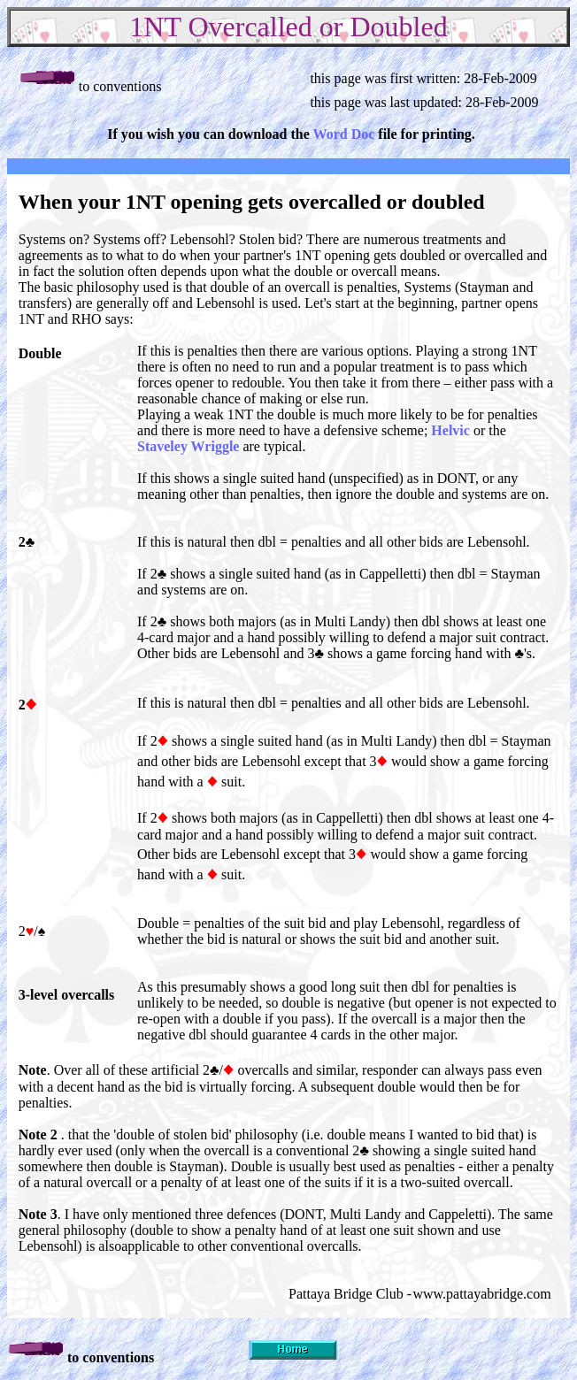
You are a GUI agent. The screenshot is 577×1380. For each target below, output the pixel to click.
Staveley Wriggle (188, 446)
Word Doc (344, 134)
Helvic (450, 430)
